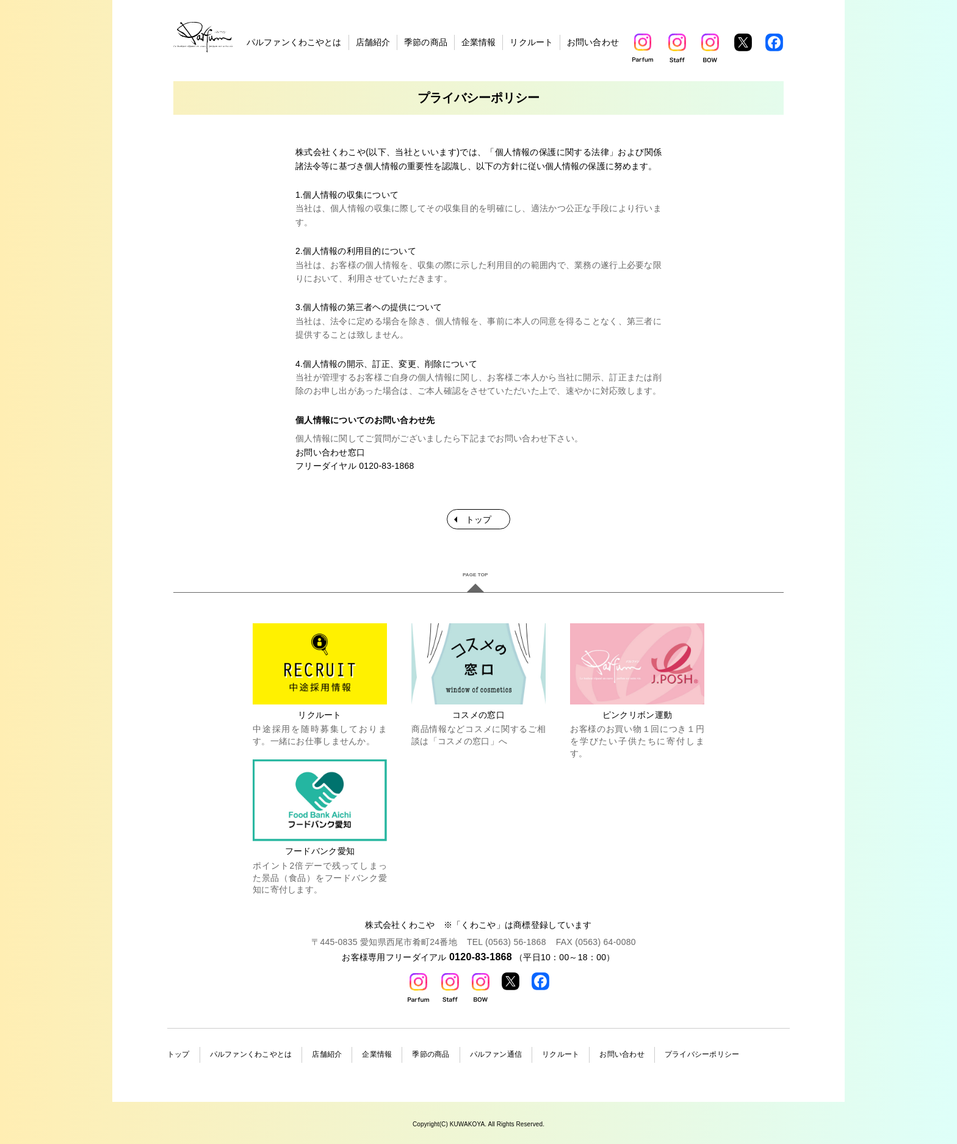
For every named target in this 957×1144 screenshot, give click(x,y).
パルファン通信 (496, 1054)
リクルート (531, 42)
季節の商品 (425, 42)
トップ (478, 519)
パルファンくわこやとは (294, 42)
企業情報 (478, 42)
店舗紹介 (373, 42)
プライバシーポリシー (702, 1054)
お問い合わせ (593, 42)
